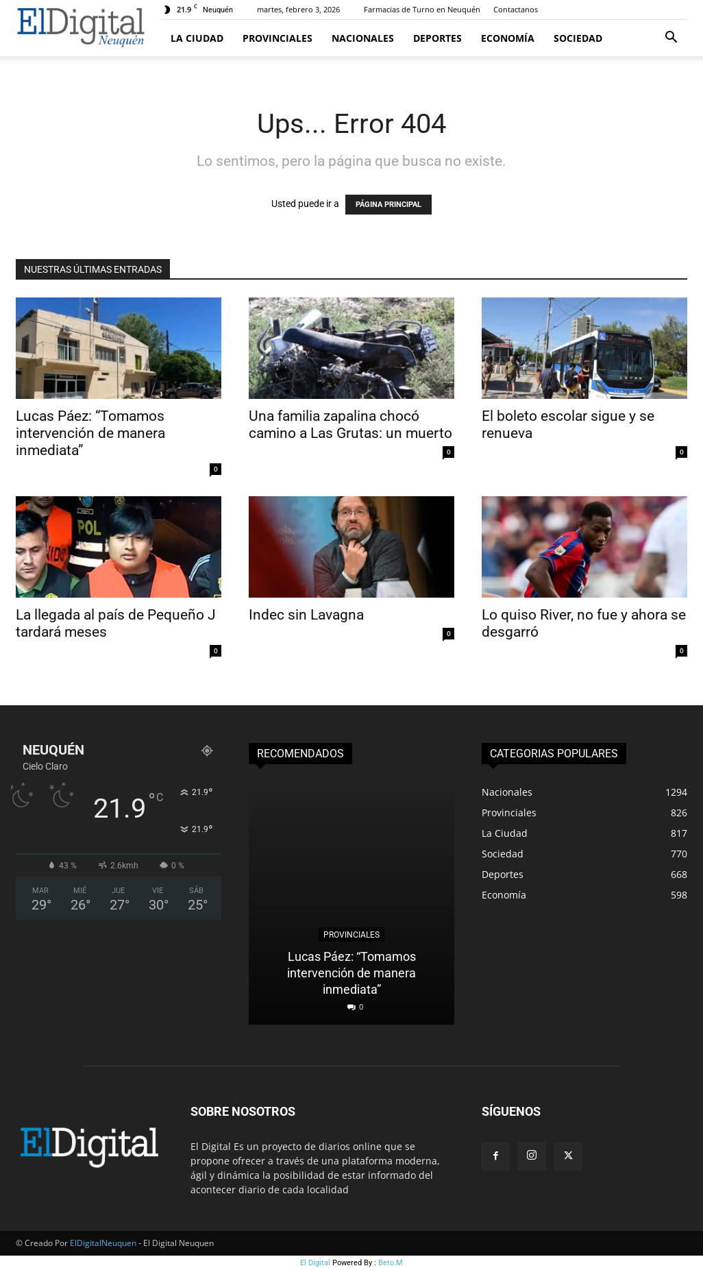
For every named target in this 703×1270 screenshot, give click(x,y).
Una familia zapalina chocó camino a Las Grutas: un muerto (350, 424)
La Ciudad (197, 38)
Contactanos (515, 9)
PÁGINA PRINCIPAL (388, 204)
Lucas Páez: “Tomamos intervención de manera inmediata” (90, 433)
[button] (670, 38)
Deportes (437, 38)
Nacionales (363, 38)
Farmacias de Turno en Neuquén (422, 9)
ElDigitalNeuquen (103, 1243)
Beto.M (390, 1262)
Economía (507, 38)
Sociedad (578, 38)
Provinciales (277, 38)
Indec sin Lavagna (306, 615)
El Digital (315, 1262)
